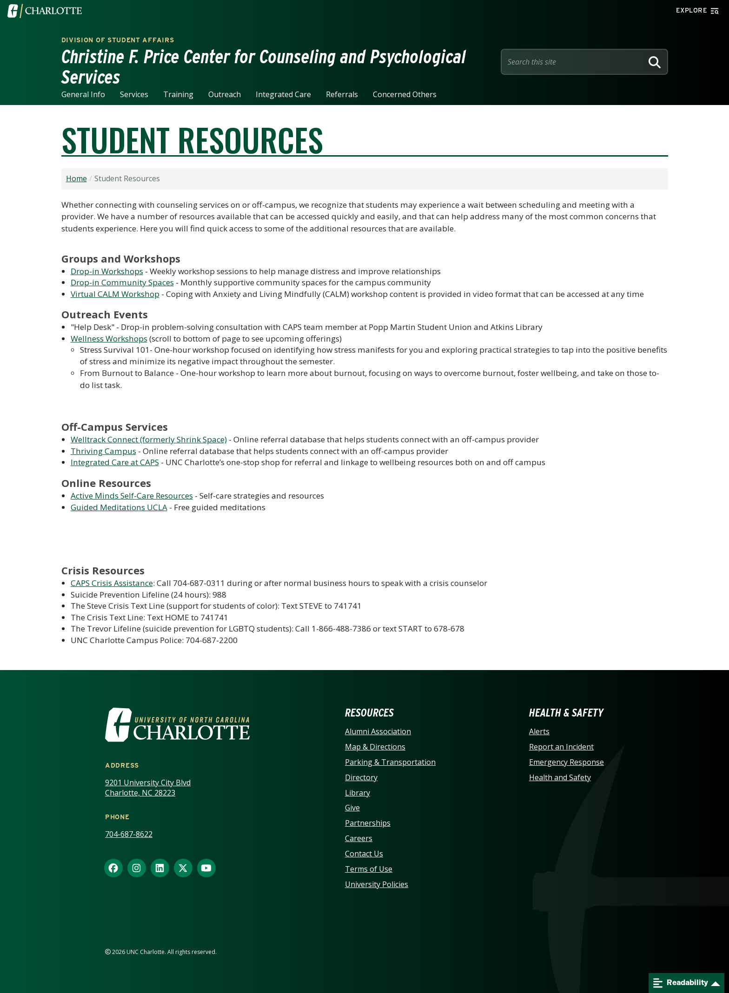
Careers (358, 838)
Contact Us (364, 853)
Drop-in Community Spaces (122, 282)
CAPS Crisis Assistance (112, 583)
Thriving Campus (103, 451)
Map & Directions (375, 747)
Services (134, 94)
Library (357, 793)
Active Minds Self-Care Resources (132, 495)
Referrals (342, 94)
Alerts (539, 731)
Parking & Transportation (390, 762)
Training (178, 94)
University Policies (376, 884)
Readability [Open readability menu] (680, 983)
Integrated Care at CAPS (115, 462)
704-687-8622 (128, 834)
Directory (361, 777)
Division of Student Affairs (117, 40)
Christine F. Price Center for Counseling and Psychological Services (263, 67)
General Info (83, 94)
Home (76, 178)
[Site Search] (574, 61)
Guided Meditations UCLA (119, 507)
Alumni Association (378, 731)
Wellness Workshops (109, 338)
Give (352, 807)
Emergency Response (566, 762)
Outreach (224, 94)
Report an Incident (561, 747)
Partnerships (368, 823)
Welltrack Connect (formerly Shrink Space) (149, 439)
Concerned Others (405, 94)
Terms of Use (368, 869)
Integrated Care (283, 94)
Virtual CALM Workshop (115, 294)
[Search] (654, 62)
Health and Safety (560, 777)
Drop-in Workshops (107, 271)
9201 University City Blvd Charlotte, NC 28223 (148, 787)
